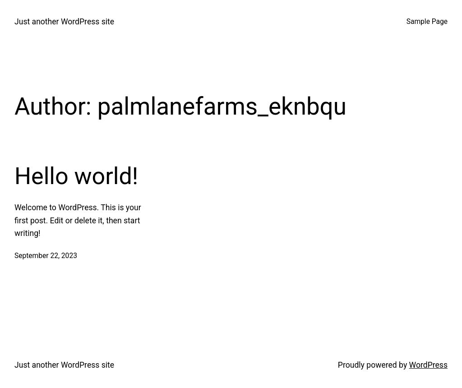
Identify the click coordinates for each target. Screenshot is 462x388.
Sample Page (427, 22)
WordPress (428, 365)
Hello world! (76, 176)
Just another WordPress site (64, 21)
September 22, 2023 (45, 256)
